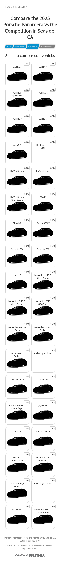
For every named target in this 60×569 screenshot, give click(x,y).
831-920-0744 (34, 540)
